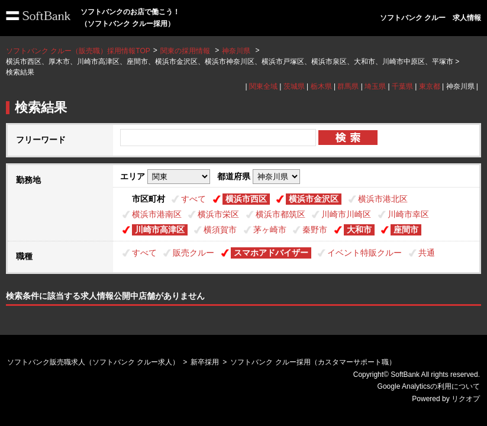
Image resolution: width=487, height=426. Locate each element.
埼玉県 (375, 86)
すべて (193, 199)
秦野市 (314, 229)
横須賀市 (220, 229)
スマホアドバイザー (271, 252)
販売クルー (193, 252)
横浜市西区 (246, 199)
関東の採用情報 (186, 51)
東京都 (429, 86)
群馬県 (348, 86)
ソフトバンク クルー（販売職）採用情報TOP (78, 51)
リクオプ (465, 399)
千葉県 (402, 86)
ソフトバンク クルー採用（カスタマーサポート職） (312, 362)
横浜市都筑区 (280, 214)
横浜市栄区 (218, 214)
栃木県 (321, 86)
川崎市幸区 (408, 214)
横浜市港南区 (157, 214)
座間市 (406, 229)
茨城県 (294, 86)
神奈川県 (236, 51)
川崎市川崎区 (346, 214)
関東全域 (263, 86)
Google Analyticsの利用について (429, 386)
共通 (426, 252)
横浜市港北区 (383, 199)
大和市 (359, 229)
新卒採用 (205, 362)
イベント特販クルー (364, 252)
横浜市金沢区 (313, 199)
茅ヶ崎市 (269, 229)
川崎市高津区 (160, 229)
